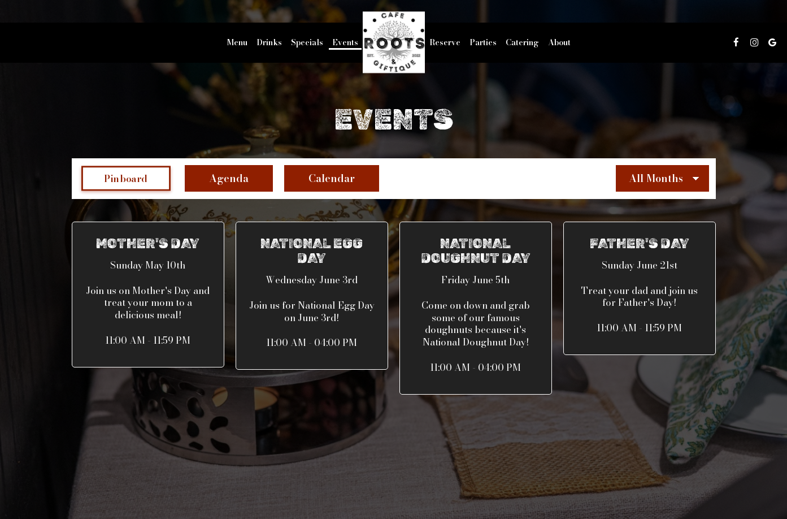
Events (345, 42)
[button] (148, 294)
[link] (394, 42)
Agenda (217, 178)
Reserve (444, 42)
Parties (483, 42)
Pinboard (114, 178)
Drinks (269, 42)
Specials (307, 42)
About (559, 42)
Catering (522, 42)
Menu (237, 42)
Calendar (319, 178)
